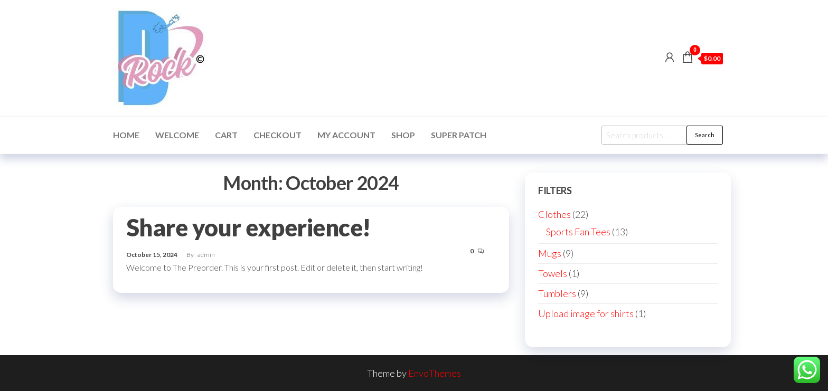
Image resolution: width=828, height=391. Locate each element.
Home (126, 135)
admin (206, 255)
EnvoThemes (434, 373)
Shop (403, 135)
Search (704, 134)
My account (346, 135)
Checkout (277, 135)
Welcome (177, 135)
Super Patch (458, 135)
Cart (226, 135)
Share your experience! (248, 227)
